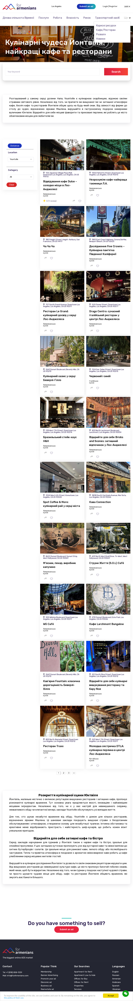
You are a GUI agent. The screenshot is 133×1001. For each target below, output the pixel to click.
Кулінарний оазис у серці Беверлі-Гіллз (59, 374)
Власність (72, 17)
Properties (79, 982)
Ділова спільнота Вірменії (18, 17)
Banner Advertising (49, 972)
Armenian (116, 975)
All (11, 173)
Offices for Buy (80, 975)
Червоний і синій (100, 372)
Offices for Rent (81, 979)
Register (113, 6)
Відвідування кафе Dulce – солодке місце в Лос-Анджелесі (60, 181)
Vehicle (77, 989)
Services (78, 986)
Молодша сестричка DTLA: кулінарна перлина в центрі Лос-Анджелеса (107, 746)
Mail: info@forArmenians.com (15, 972)
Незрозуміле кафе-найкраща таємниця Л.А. (108, 178)
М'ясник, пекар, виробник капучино (59, 561)
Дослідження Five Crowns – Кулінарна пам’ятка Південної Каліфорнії (107, 246)
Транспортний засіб (107, 17)
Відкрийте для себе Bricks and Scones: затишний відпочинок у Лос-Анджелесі (108, 437)
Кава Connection (100, 498)
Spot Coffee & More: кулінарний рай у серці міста (61, 500)
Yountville (14, 156)
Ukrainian (116, 986)
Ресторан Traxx (53, 742)
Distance (14, 142)
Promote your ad (48, 975)
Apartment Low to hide (84, 972)
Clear (11, 181)
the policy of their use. (14, 998)
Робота (57, 17)
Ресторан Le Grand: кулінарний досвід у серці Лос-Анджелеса (59, 311)
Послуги (43, 17)
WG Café (48, 620)
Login (105, 6)
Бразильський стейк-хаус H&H (60, 435)
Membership (46, 968)
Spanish (115, 982)
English (115, 968)
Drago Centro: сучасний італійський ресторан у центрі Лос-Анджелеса (104, 311)
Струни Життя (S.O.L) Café (106, 559)
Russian (115, 972)
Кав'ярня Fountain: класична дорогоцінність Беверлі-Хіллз (61, 681)
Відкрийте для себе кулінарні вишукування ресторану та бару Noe (108, 681)
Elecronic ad (46, 979)
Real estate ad (47, 986)
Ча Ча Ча (49, 242)
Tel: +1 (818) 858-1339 (12, 969)
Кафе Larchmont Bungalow (106, 620)
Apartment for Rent (83, 968)
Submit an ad (66, 926)
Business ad (46, 982)
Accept (111, 995)
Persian (115, 989)
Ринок (87, 17)
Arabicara (116, 979)
